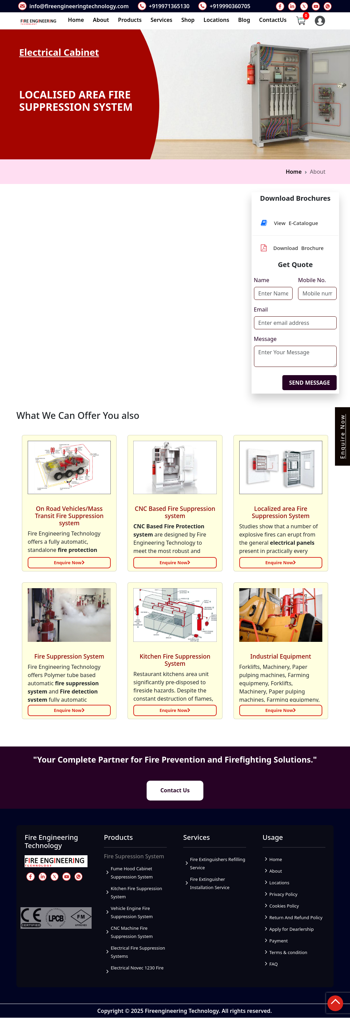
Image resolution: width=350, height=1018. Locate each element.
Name (261, 280)
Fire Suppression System (69, 656)
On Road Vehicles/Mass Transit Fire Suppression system (69, 515)
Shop (187, 20)
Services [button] (162, 20)
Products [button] (130, 20)
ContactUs (273, 20)
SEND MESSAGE (309, 382)
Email (261, 309)
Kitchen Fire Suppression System (174, 659)
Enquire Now (69, 562)
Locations (216, 20)
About (101, 20)
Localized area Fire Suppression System (281, 512)
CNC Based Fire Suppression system (175, 512)
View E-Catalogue (289, 223)
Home (76, 20)
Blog (244, 20)
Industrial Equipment (280, 656)
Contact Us (175, 790)
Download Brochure (292, 247)
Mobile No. (312, 280)
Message (265, 339)
